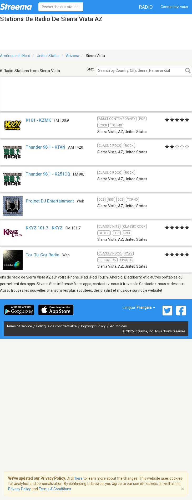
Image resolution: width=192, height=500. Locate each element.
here (79, 478)
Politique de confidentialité (56, 326)
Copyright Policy (93, 326)
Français (146, 307)
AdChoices (118, 326)
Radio (146, 7)
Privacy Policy (19, 489)
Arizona (72, 56)
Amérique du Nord (15, 56)
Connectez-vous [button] (174, 7)
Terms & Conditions (55, 489)
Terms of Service (20, 326)
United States (48, 56)
